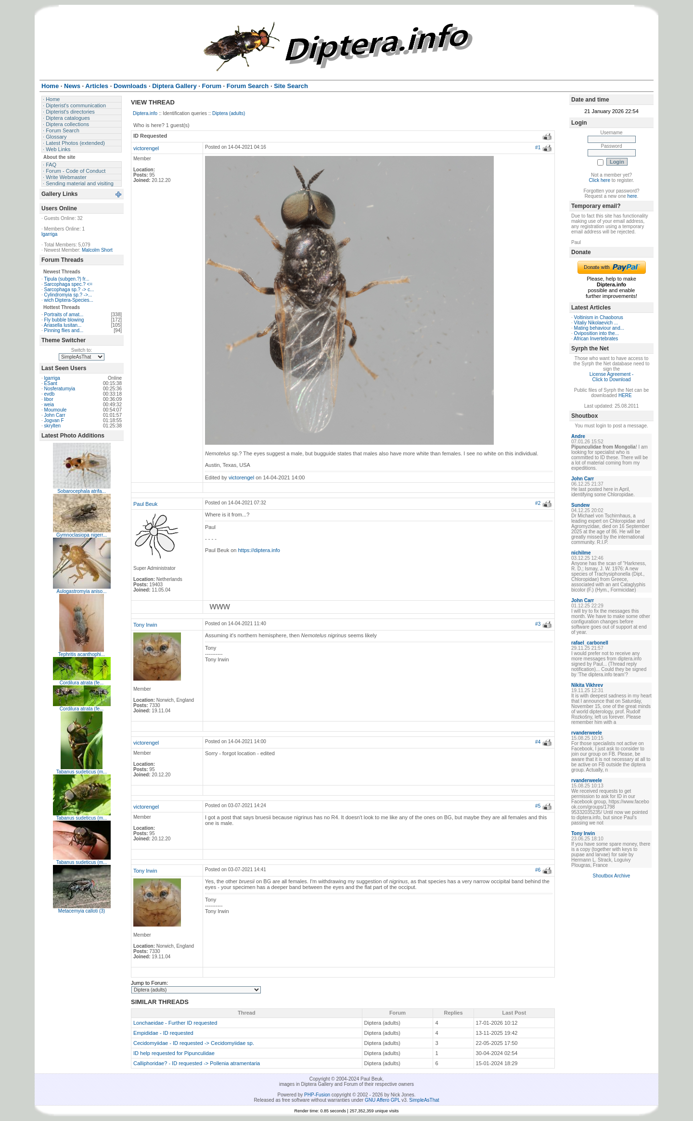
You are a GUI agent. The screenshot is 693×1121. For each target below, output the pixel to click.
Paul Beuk (145, 504)
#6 (537, 870)
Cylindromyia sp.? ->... (68, 294)
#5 (537, 806)
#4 (537, 742)
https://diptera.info (259, 550)
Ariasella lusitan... (62, 325)
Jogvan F (54, 420)
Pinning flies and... (64, 330)
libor (48, 399)
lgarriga (49, 234)
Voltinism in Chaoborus (598, 317)
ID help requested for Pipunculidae (174, 1053)
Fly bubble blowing (64, 319)
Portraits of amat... (64, 314)
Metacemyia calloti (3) (81, 911)
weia (49, 404)
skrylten (52, 425)
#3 (537, 624)
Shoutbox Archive (611, 875)
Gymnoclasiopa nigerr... (81, 535)
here (632, 196)
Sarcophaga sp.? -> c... (69, 289)
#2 (537, 503)
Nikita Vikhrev (587, 685)
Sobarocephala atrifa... (81, 491)
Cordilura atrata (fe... (82, 682)
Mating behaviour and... (599, 328)
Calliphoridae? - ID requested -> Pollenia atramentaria (196, 1063)
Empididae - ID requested (163, 1033)
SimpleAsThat (424, 1100)
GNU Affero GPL (382, 1100)
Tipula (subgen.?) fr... (66, 279)
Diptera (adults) (228, 113)
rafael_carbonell (589, 642)
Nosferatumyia (59, 388)
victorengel (146, 148)
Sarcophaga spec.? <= (68, 284)
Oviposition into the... (596, 333)
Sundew (580, 505)
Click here (599, 180)
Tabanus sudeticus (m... (81, 771)
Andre (578, 436)
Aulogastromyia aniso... (82, 591)
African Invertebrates (596, 338)
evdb (49, 394)
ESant (50, 383)
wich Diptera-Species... (68, 300)
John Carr (54, 415)
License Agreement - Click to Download (612, 377)
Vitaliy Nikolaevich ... (596, 322)
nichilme (581, 552)
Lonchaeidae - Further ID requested (175, 1023)
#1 (537, 147)
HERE (625, 395)
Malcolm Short (97, 250)
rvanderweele (586, 732)
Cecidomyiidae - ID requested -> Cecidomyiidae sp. (193, 1043)
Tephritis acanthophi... (81, 654)
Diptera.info (145, 113)
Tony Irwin (145, 625)
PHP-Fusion (317, 1094)
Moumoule (55, 409)
